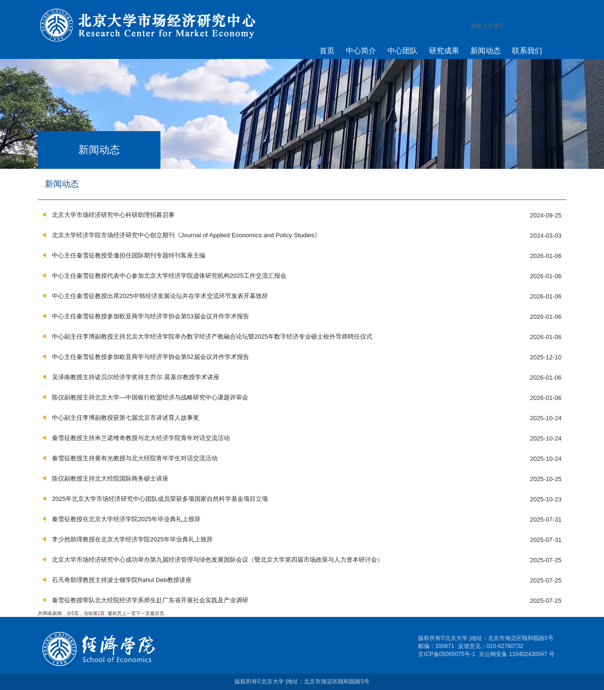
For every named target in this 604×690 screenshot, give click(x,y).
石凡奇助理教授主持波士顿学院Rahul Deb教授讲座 (122, 579)
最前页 (115, 613)
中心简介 (361, 50)
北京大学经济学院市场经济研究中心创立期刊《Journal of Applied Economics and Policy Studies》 (186, 235)
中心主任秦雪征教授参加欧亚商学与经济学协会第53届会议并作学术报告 (150, 316)
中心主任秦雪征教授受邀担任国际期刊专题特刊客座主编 (128, 255)
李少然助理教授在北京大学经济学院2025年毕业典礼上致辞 (132, 539)
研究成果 (444, 50)
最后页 (157, 613)
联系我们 (527, 50)
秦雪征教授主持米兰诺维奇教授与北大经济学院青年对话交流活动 (141, 437)
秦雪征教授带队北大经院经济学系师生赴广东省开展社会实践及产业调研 (150, 600)
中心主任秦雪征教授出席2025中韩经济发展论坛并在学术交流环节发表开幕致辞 (160, 295)
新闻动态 (485, 50)
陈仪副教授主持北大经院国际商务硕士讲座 (110, 478)
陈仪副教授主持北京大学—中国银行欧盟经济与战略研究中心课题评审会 (150, 397)
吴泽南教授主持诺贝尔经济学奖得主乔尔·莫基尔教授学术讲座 (135, 377)
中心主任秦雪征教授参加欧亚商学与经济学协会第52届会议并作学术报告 (150, 356)
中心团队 (402, 50)
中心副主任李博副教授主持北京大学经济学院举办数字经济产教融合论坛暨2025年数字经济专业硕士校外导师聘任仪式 (212, 336)
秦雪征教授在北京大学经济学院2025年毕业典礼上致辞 (126, 519)
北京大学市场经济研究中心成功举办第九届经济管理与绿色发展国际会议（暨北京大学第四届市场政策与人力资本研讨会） (217, 559)
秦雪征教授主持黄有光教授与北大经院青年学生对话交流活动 (135, 458)
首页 (327, 50)
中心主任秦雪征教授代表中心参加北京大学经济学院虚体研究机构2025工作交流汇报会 (169, 275)
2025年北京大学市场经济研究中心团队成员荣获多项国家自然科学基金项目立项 (160, 498)
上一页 (129, 613)
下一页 (143, 613)
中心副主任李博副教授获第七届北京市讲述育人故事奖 (125, 417)
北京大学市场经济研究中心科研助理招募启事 (113, 214)
